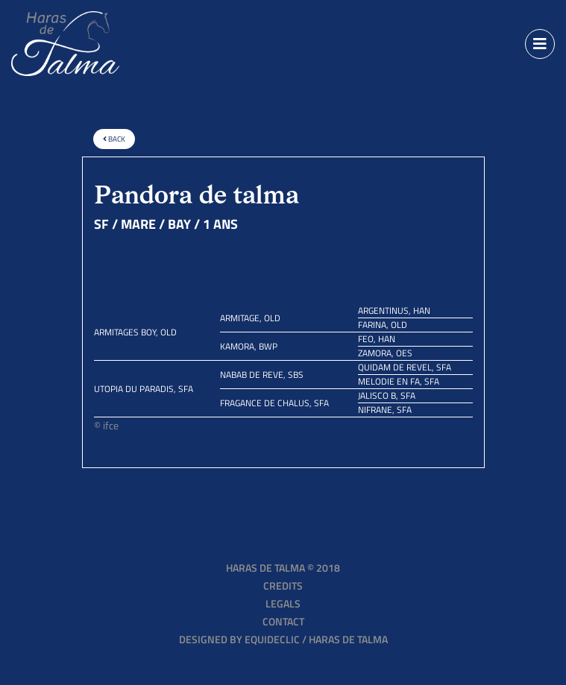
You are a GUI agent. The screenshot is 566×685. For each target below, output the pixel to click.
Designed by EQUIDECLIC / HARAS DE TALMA (283, 639)
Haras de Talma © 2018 (283, 567)
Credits (283, 585)
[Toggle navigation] (540, 44)
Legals (283, 603)
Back (114, 139)
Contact (283, 621)
